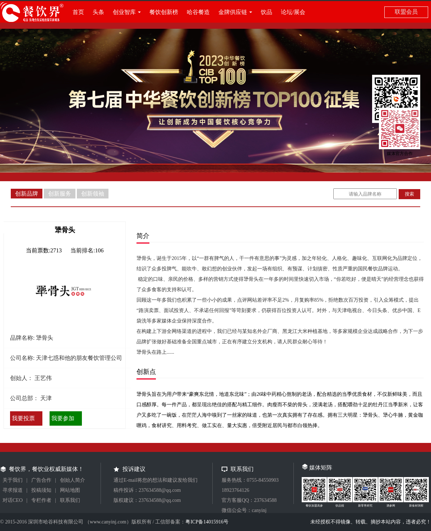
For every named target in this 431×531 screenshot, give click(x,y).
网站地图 (70, 490)
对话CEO (13, 500)
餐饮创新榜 (163, 12)
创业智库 (124, 12)
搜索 (409, 194)
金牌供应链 (232, 12)
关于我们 (13, 480)
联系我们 (70, 500)
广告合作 (41, 480)
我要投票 (23, 418)
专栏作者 (41, 500)
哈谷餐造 (198, 12)
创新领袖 (92, 194)
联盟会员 (406, 12)
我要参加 (62, 418)
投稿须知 (41, 490)
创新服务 (59, 194)
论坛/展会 (293, 12)
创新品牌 (26, 194)
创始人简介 (72, 480)
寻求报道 (13, 490)
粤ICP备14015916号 (206, 522)
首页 (78, 12)
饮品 (266, 12)
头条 (98, 12)
